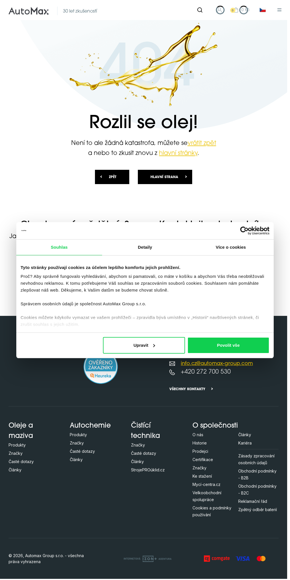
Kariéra (245, 443)
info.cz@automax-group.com (217, 363)
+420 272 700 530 (206, 372)
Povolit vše (228, 345)
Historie (199, 443)
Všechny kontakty (187, 389)
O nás (197, 434)
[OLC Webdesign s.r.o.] (148, 558)
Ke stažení (202, 476)
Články (15, 469)
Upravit (144, 345)
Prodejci (200, 451)
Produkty (17, 445)
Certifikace (202, 459)
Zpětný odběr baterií (257, 509)
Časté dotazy (21, 461)
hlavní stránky (178, 153)
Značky (16, 453)
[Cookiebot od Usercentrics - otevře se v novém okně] (244, 230)
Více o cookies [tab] (231, 247)
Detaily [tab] (145, 247)
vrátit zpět (202, 143)
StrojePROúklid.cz (148, 469)
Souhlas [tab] (59, 247)
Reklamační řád (252, 501)
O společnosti (215, 425)
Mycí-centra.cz (206, 484)
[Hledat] (200, 10)
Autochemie (90, 425)
